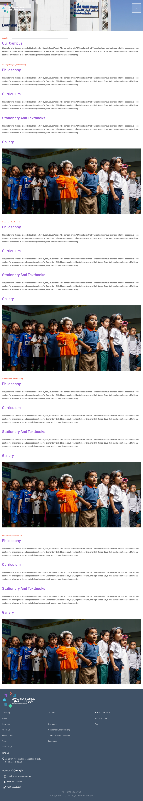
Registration (7, 735)
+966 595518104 (14, 787)
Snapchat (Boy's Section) (59, 735)
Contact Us (7, 746)
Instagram (52, 724)
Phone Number (101, 718)
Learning (6, 724)
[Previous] (10, 183)
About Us (6, 729)
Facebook (52, 741)
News (4, 741)
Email (97, 724)
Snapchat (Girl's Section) (59, 729)
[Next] (132, 183)
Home (4, 718)
